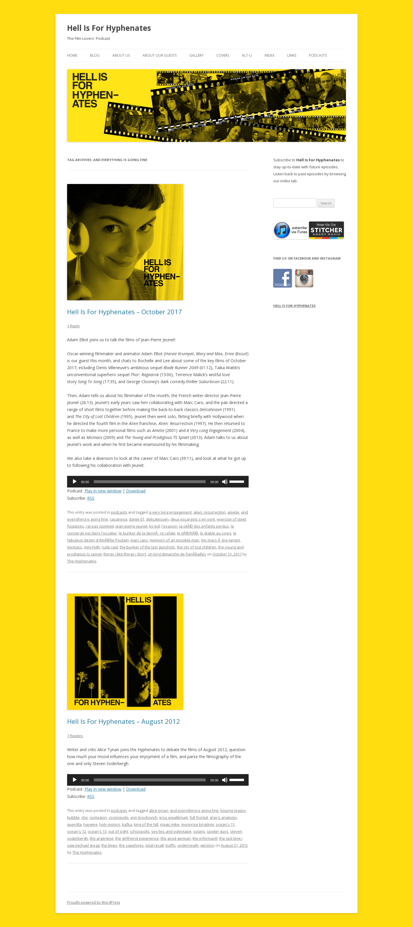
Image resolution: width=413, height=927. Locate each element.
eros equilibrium (173, 817)
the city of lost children (196, 547)
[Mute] (225, 482)
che (84, 817)
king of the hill (146, 824)
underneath (188, 845)
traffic (171, 845)
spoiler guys (217, 831)
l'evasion (169, 526)
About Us (121, 55)
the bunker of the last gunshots (147, 547)
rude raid (110, 547)
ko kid (154, 526)
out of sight (118, 831)
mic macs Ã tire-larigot (220, 540)
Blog (95, 55)
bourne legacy (233, 810)
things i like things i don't (124, 554)
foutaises (75, 526)
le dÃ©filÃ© (187, 533)
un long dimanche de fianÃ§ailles (177, 554)
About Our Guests (160, 55)
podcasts (119, 512)
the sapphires (131, 845)
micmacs (74, 547)
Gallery (196, 55)
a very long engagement (170, 512)
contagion (98, 817)
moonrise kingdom (197, 824)
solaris (199, 831)
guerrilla (74, 824)
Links (291, 55)
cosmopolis (119, 817)
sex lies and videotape (171, 831)
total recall (155, 845)
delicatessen (157, 519)
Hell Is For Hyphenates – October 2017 (124, 311)
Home (72, 55)
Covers (222, 55)
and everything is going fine (194, 810)
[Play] (75, 482)
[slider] (150, 481)
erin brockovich (143, 817)
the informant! (205, 838)
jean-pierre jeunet (132, 526)
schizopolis (140, 831)
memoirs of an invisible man (174, 540)
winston (207, 845)
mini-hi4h (92, 547)
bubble (73, 817)
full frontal (199, 817)
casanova (118, 519)
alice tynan (158, 810)
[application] (158, 481)
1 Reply (73, 325)
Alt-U (247, 55)
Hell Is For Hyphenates (109, 28)
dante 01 (136, 519)
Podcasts (318, 55)
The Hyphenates (81, 561)
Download (136, 491)
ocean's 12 (76, 831)
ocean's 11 (225, 824)
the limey (109, 845)
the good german (176, 838)
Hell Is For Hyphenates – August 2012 (123, 721)
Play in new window (103, 491)
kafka (127, 824)
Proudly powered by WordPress (93, 902)
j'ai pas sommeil (100, 526)
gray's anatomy (223, 817)
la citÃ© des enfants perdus (204, 526)
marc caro (139, 540)
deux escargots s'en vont (192, 519)
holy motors (109, 824)
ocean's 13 (97, 831)
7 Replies (75, 735)
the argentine (102, 838)
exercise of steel (231, 519)
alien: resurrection (209, 512)
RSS (90, 498)
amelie (233, 512)
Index (269, 55)
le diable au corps (215, 533)
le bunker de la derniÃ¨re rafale (147, 533)
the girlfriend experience (137, 838)
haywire (90, 824)
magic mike (169, 824)
